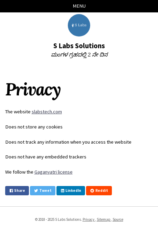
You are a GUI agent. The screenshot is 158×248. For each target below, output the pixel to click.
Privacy (89, 219)
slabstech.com (47, 111)
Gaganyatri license (53, 172)
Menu (79, 6)
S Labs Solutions (79, 45)
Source (118, 219)
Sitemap (104, 219)
